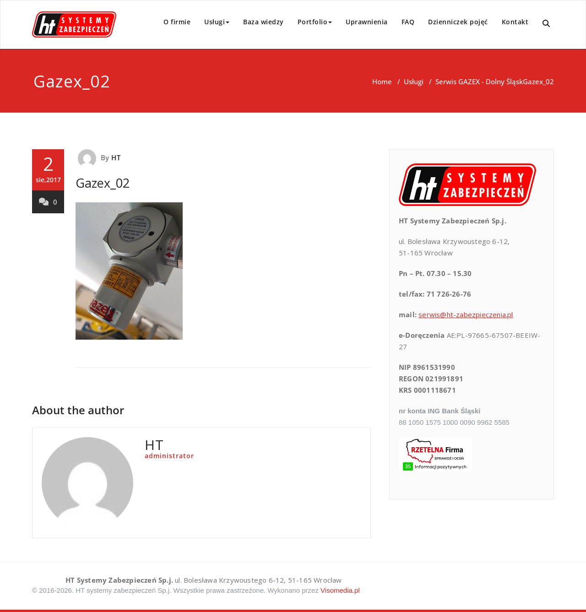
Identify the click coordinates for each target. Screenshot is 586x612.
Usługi (216, 21)
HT (115, 157)
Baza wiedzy (263, 21)
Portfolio (315, 21)
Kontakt (515, 21)
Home (382, 81)
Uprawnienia (367, 21)
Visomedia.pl (340, 590)
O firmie (176, 21)
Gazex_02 (103, 182)
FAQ (408, 21)
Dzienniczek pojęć (458, 21)
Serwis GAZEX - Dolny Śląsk (479, 81)
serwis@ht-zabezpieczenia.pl (465, 314)
